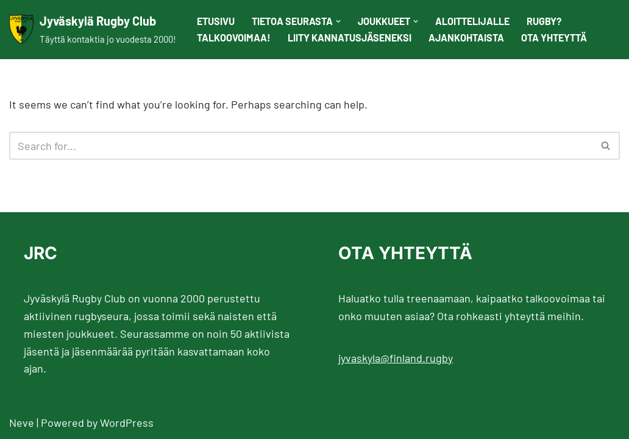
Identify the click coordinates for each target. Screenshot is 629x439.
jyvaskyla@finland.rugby (395, 358)
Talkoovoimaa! (234, 37)
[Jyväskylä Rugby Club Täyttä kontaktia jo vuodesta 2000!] (92, 29)
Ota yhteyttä (554, 37)
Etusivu (216, 21)
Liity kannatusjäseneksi (349, 37)
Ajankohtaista (466, 37)
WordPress (127, 422)
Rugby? (544, 21)
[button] (338, 21)
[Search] (300, 146)
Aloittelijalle (472, 21)
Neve (21, 422)
